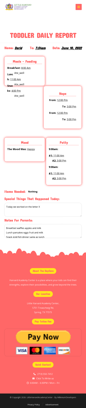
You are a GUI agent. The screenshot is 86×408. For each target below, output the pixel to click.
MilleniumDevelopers (66, 397)
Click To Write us (45, 378)
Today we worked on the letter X (43, 210)
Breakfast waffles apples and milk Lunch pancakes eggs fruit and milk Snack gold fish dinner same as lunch (43, 231)
